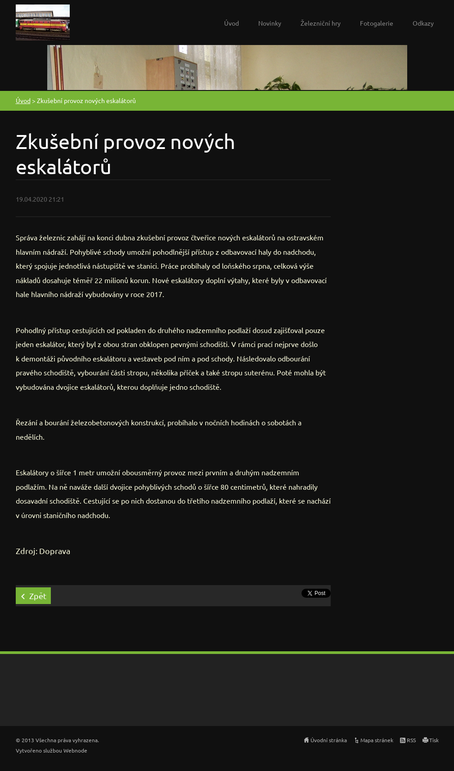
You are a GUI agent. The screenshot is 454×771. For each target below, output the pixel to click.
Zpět (37, 595)
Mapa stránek (376, 740)
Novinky (269, 23)
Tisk (434, 740)
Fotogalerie (376, 23)
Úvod (231, 23)
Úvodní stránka (328, 740)
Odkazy (423, 23)
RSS (411, 740)
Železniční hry (321, 23)
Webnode (75, 750)
